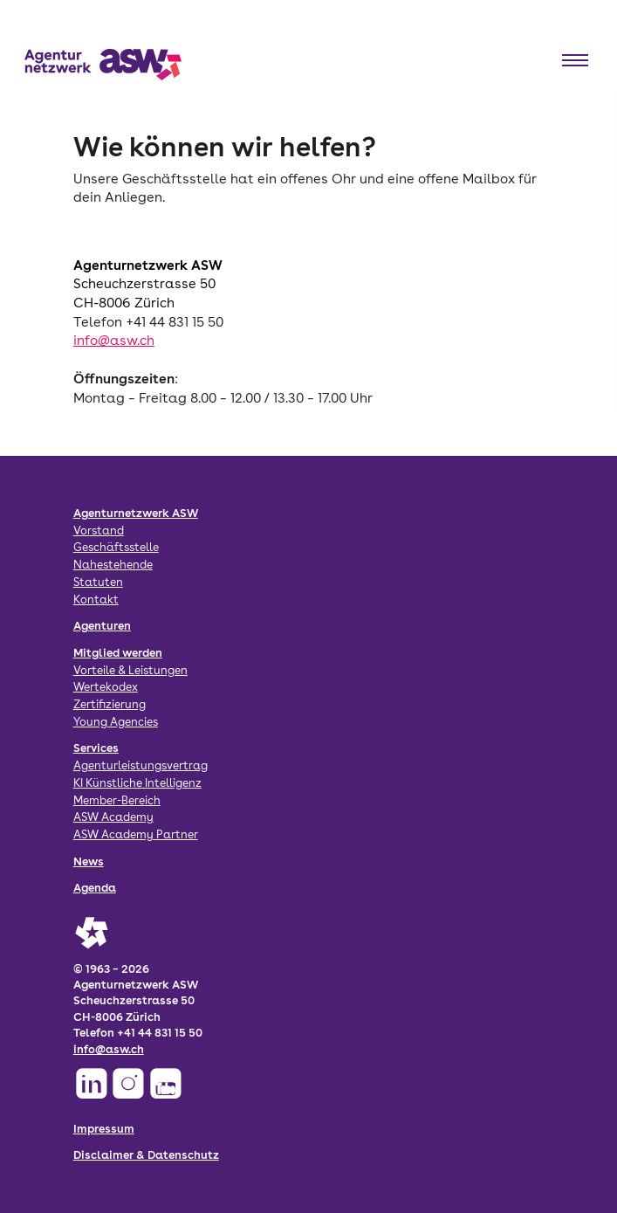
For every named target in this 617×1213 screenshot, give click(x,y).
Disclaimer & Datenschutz (146, 1154)
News (88, 861)
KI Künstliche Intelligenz (137, 782)
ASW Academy (113, 817)
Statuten (98, 582)
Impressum (103, 1128)
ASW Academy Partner (135, 834)
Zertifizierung (109, 704)
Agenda (94, 887)
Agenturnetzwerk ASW (135, 513)
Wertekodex (105, 686)
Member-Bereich (117, 800)
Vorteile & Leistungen (130, 670)
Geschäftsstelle (116, 547)
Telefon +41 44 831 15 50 (148, 322)
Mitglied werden (117, 652)
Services (96, 748)
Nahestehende (113, 564)
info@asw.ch (113, 340)
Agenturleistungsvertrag (140, 765)
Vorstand (98, 530)
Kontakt (96, 599)
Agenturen (102, 625)
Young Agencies (115, 721)
